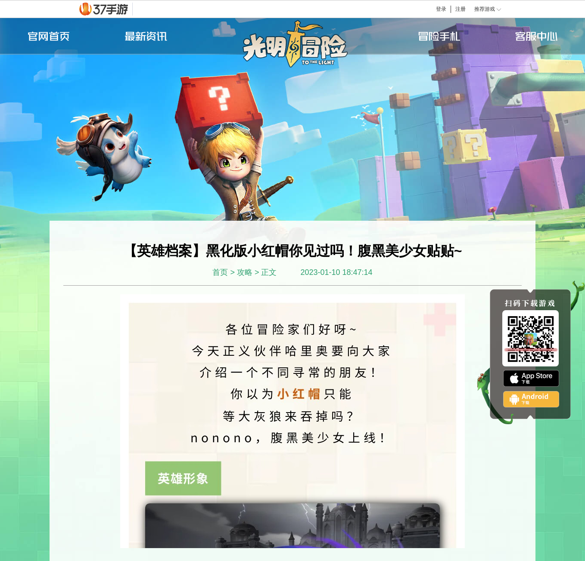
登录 (441, 9)
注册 (460, 9)
